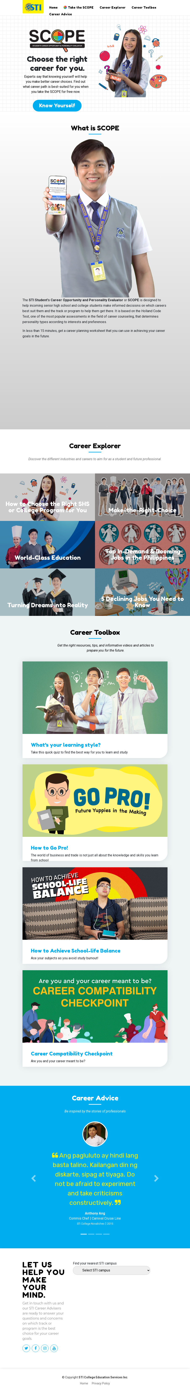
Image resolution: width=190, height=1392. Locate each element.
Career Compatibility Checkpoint (72, 1054)
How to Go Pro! (49, 848)
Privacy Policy (101, 1383)
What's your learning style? (66, 745)
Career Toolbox (144, 7)
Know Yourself (57, 106)
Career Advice (60, 14)
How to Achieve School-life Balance (75, 951)
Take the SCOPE (81, 7)
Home (53, 7)
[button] (33, 1178)
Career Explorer (112, 7)
